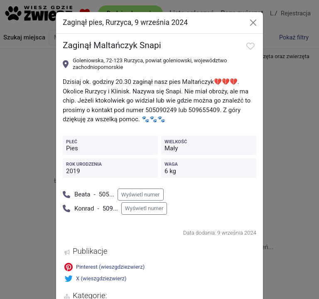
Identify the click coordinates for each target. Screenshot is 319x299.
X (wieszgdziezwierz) (95, 278)
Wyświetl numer (140, 194)
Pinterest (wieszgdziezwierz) (104, 267)
